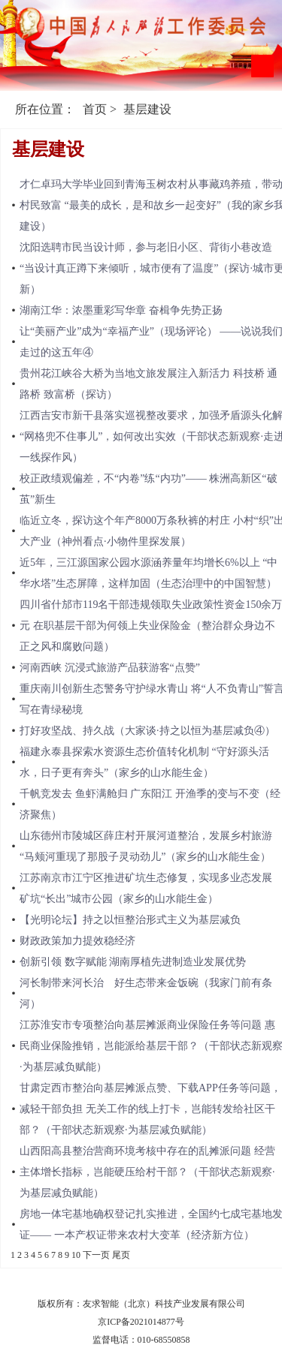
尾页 (121, 1255)
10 (75, 1255)
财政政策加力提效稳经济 (77, 940)
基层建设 (147, 109)
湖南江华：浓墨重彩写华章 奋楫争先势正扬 (121, 310)
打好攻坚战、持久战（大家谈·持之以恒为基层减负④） (147, 730)
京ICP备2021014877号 (141, 1321)
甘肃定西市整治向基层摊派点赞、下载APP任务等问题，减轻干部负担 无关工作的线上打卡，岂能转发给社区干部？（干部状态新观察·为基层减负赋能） (150, 1109)
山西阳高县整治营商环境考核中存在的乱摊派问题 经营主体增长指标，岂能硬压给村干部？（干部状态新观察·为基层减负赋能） (147, 1172)
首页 (95, 109)
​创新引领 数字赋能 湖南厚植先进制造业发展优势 (133, 961)
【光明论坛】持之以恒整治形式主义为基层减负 (130, 919)
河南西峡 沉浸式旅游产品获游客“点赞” (110, 667)
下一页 (96, 1255)
